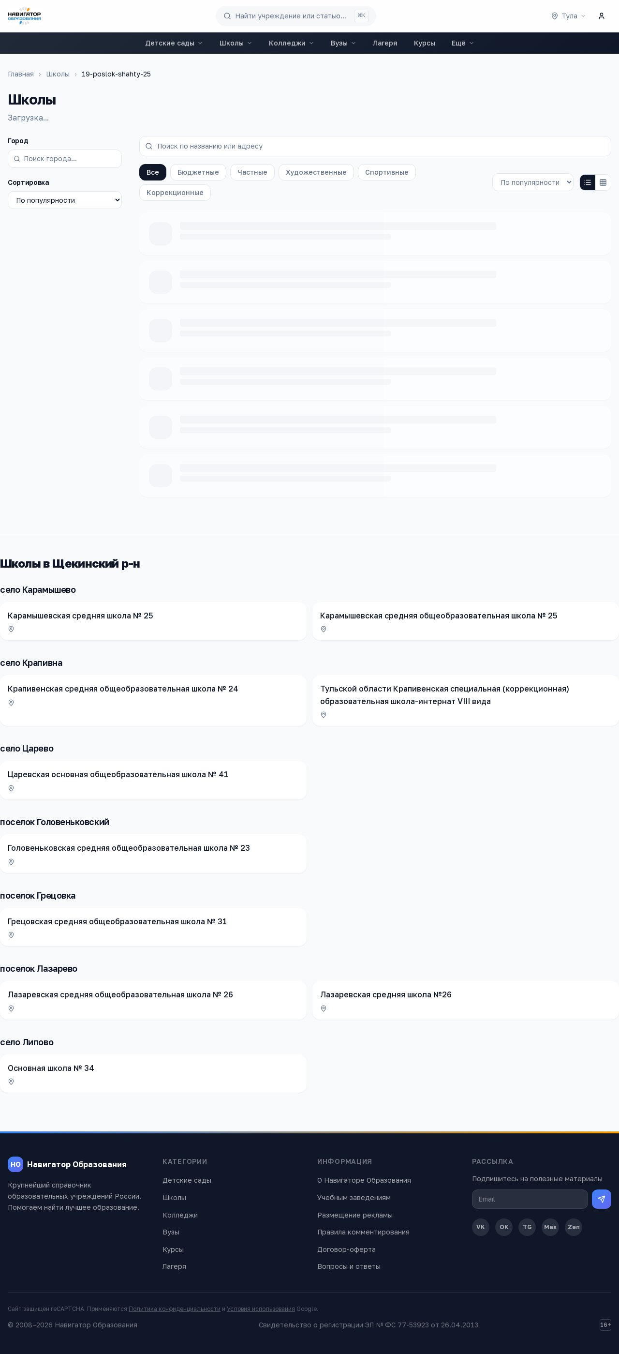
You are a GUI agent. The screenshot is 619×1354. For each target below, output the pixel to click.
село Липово (26, 1042)
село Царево (26, 748)
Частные (252, 172)
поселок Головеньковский (54, 821)
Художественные (316, 172)
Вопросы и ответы (349, 1266)
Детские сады (174, 43)
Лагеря (385, 43)
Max (550, 1227)
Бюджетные (198, 172)
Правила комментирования (363, 1232)
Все (153, 172)
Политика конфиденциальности (175, 1308)
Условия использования (261, 1308)
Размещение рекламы (355, 1215)
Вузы (343, 43)
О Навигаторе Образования (364, 1180)
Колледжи (291, 43)
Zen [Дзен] (574, 1227)
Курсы (424, 43)
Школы (236, 43)
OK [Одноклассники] (504, 1227)
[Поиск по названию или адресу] (375, 146)
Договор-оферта (346, 1249)
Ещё (463, 43)
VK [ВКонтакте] (480, 1227)
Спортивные (387, 172)
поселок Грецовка (37, 895)
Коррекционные (175, 192)
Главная (21, 74)
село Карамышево (37, 589)
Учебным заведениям (354, 1197)
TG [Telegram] (527, 1227)
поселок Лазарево (38, 968)
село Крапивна (31, 662)
